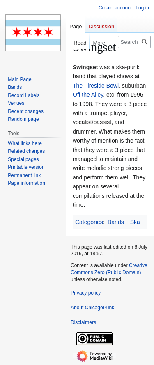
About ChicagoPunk (92, 308)
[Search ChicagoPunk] (134, 42)
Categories (89, 222)
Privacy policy (86, 293)
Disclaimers (83, 322)
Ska (135, 222)
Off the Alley (88, 94)
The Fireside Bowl (96, 85)
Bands (116, 222)
